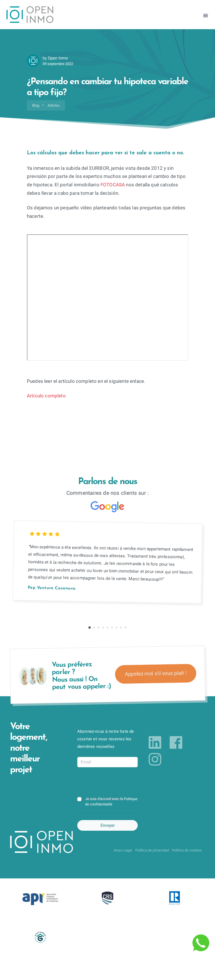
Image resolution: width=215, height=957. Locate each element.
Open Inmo (58, 58)
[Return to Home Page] (30, 15)
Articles (54, 105)
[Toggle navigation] (205, 15)
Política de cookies (187, 850)
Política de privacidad (152, 850)
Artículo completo (46, 396)
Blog (35, 105)
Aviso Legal (123, 850)
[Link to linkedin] (154, 742)
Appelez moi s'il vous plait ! (155, 673)
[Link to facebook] (175, 742)
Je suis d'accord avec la (111, 801)
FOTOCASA (113, 184)
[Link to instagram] (154, 759)
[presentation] (119, 782)
